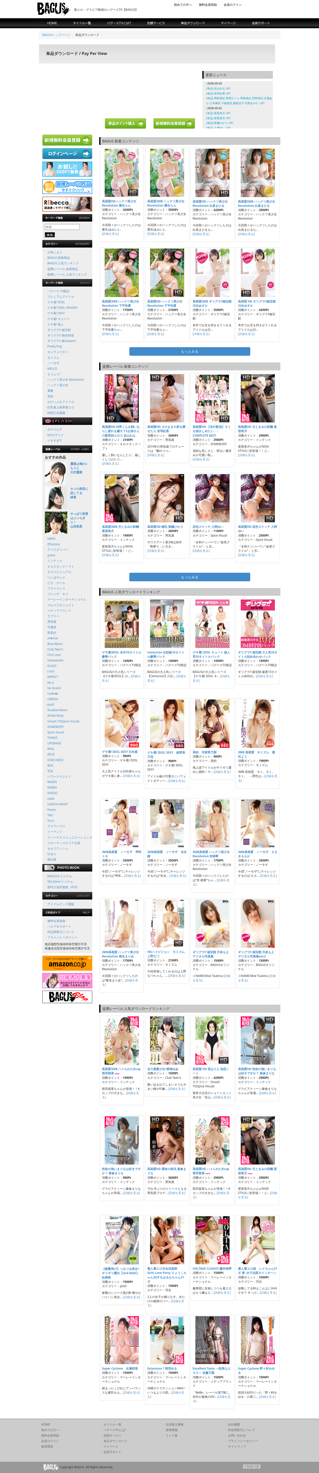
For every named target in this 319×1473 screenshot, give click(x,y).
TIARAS (52, 738)
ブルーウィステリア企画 (63, 843)
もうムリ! (53, 374)
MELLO (52, 368)
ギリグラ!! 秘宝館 (59, 330)
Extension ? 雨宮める (162, 1368)
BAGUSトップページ (56, 35)
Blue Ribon (55, 644)
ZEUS (51, 754)
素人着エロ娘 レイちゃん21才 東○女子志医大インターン (257, 1270)
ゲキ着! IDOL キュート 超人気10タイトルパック (211, 654)
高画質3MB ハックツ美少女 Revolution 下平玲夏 (120, 303)
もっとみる (189, 351)
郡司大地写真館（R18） (63, 887)
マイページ (110, 1446)
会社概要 (234, 1424)
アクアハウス (56, 826)
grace (51, 555)
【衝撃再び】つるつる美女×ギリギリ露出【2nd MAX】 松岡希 (121, 1273)
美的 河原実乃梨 (205, 752)
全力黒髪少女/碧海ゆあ (162, 1069)
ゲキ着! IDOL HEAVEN (62, 307)
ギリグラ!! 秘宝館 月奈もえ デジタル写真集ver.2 (256, 954)
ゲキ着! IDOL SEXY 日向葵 (120, 752)
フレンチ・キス (57, 594)
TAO (50, 815)
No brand (54, 688)
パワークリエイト (59, 776)
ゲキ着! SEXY (56, 313)
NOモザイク (55, 435)
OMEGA (52, 699)
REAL (50, 749)
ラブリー (53, 616)
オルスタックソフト (60, 566)
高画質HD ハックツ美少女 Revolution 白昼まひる (210, 203)
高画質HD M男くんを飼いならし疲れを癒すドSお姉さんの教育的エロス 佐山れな (121, 431)
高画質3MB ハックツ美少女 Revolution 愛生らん (165, 203)
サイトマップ (237, 1446)
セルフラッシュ (57, 848)
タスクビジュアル (59, 572)
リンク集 (172, 1435)
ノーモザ (53, 363)
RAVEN (52, 782)
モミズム (53, 357)
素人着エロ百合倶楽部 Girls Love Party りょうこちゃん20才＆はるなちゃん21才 (166, 1274)
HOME (45, 1424)
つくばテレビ (56, 577)
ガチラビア (54, 429)
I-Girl (50, 671)
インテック (54, 561)
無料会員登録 (208, 4)
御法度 (51, 859)
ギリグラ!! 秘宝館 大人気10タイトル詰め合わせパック (258, 654)
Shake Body (55, 715)
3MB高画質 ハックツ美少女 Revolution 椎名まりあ (120, 954)
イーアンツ (54, 832)
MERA (51, 539)
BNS (50, 765)
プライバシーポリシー (62, 937)
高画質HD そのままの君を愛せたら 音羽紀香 (166, 429)
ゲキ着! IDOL (56, 302)
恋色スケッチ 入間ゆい (208, 527)
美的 (50, 396)
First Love (54, 655)
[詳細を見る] (110, 234)
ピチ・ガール (56, 583)
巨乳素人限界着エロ (60, 407)
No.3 (50, 682)
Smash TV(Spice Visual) (63, 721)
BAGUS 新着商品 (58, 258)
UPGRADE (54, 743)
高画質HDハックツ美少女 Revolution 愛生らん (119, 203)
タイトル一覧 (112, 1424)
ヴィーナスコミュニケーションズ (69, 837)
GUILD (52, 666)
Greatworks (55, 660)
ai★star (52, 638)
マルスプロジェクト (60, 605)
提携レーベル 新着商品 (62, 269)
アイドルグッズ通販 (60, 904)
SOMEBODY (55, 727)
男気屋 (51, 621)
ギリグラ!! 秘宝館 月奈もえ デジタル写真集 (211, 954)
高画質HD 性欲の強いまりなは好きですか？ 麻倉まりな (257, 1071)
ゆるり (51, 854)
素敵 (50, 390)
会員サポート (112, 1452)
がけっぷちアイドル (60, 402)
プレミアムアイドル (60, 297)
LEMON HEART (57, 804)
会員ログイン (233, 4)
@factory (53, 544)
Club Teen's (55, 649)
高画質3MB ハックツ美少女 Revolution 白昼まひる (256, 203)
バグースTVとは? (114, 1430)
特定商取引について (60, 932)
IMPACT (52, 677)
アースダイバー (57, 550)
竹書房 (51, 627)
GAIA (50, 799)
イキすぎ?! (54, 440)
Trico (50, 821)
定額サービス (112, 1435)
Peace (51, 810)
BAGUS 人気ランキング (63, 263)
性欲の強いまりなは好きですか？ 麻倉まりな (121, 1171)
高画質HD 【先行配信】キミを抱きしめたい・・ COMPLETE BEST (212, 431)
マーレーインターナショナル (66, 599)
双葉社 (51, 632)
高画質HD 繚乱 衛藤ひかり (165, 527)
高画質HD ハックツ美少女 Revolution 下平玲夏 (164, 303)
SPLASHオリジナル (60, 882)
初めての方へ (183, 4)
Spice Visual (55, 732)
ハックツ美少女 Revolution (65, 379)
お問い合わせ (237, 1435)
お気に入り (54, 252)
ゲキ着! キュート (58, 319)
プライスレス (56, 588)
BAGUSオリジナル (59, 876)
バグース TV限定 (58, 291)
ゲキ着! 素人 (55, 324)
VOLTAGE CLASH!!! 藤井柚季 (212, 1268)
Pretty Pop (54, 346)
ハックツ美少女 (57, 385)
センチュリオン (57, 352)
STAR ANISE (55, 760)
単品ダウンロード (115, 1441)
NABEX (52, 787)
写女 (50, 771)
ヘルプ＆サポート (59, 926)
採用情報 (172, 1430)
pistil (50, 704)
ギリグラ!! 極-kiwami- (62, 341)
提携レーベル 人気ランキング (67, 274)
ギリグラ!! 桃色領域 (60, 335)
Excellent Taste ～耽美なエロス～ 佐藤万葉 (212, 1370)
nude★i (52, 693)
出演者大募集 (175, 1424)
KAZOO (52, 793)
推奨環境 (47, 1446)
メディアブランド (59, 610)
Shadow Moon (57, 710)
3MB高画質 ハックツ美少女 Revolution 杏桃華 (211, 854)
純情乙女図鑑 (56, 413)
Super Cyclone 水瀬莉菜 (120, 1368)
